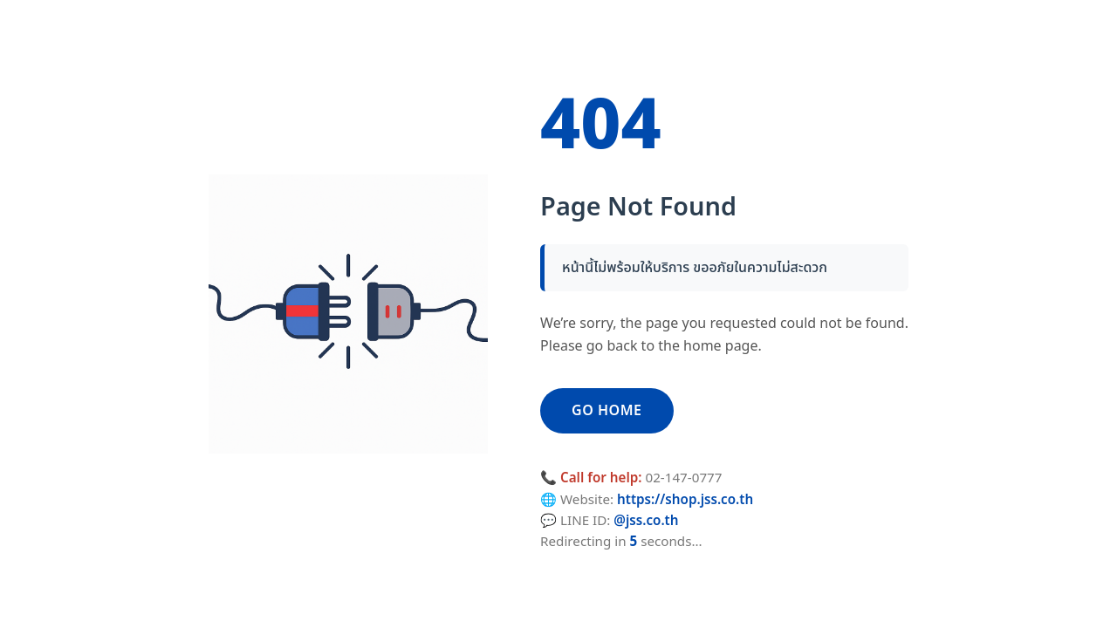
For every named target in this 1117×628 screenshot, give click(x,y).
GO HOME (606, 410)
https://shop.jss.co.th (685, 500)
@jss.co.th (645, 521)
